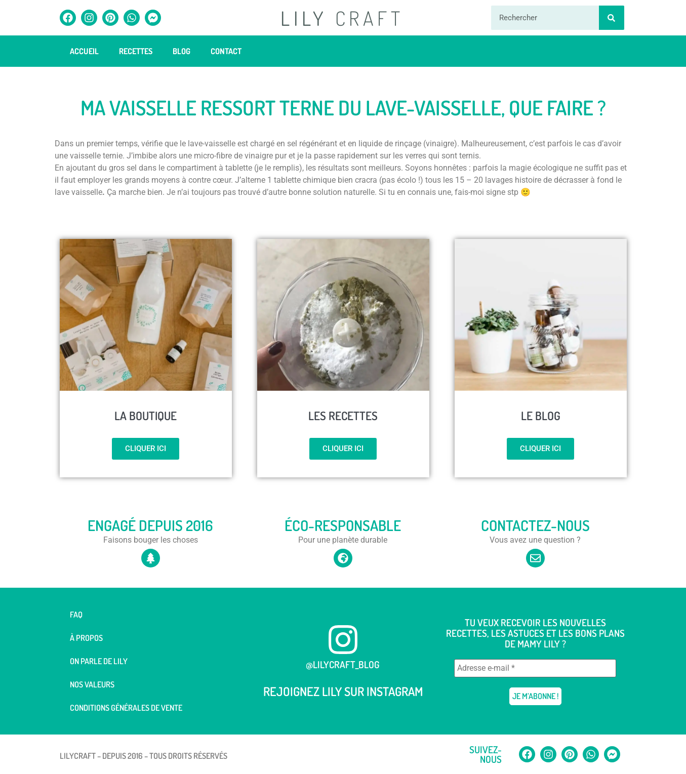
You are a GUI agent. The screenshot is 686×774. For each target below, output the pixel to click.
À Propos (86, 638)
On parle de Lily (99, 661)
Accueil (84, 51)
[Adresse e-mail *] (535, 668)
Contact (226, 51)
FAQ (76, 614)
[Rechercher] (611, 18)
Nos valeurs (92, 684)
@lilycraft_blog (343, 664)
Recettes (135, 51)
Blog (181, 51)
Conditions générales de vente (126, 708)
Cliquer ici (145, 448)
